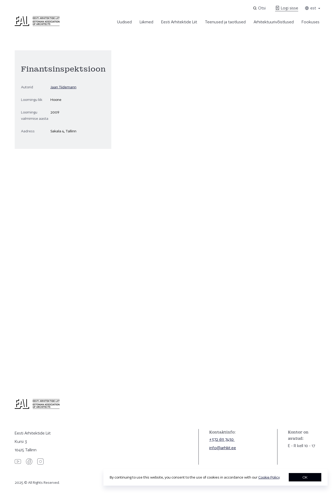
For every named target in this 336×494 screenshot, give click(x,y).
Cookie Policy (269, 477)
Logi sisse (286, 8)
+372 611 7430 (222, 439)
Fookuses (310, 21)
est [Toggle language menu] (312, 8)
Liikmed (146, 21)
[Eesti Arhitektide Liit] (37, 25)
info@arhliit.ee (222, 447)
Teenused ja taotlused (225, 21)
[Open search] (260, 8)
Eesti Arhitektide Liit (179, 21)
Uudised (124, 21)
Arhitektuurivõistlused (274, 21)
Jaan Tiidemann (63, 87)
